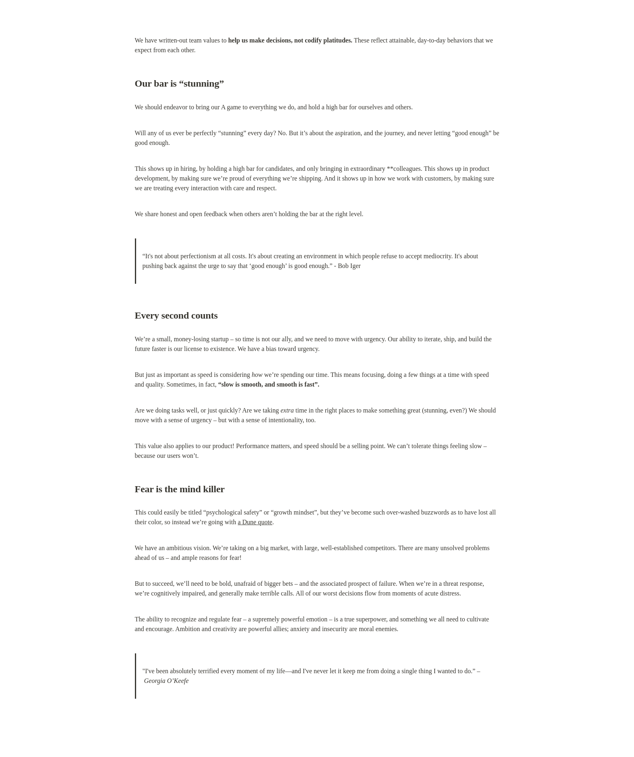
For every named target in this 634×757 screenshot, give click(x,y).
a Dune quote (255, 522)
